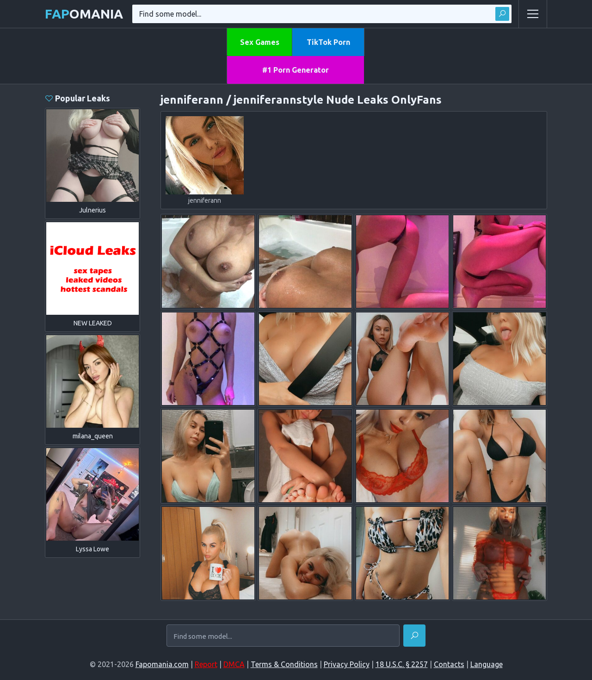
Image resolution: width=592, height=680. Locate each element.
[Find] (414, 635)
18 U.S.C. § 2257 (402, 664)
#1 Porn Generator (295, 70)
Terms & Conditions (284, 664)
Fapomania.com (162, 664)
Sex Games (259, 42)
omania (84, 13)
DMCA (234, 664)
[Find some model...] (283, 636)
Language (486, 664)
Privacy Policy (347, 664)
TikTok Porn (328, 42)
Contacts (449, 664)
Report (206, 664)
